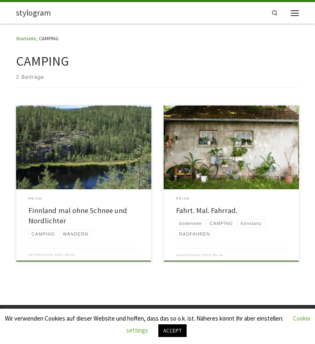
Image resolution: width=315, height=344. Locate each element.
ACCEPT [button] (172, 330)
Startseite (26, 38)
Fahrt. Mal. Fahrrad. (206, 210)
